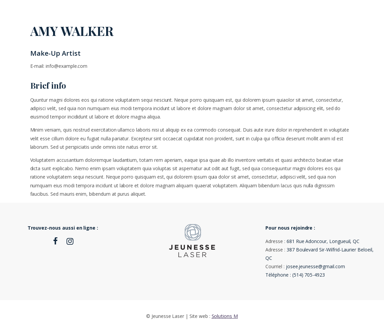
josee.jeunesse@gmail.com (315, 266)
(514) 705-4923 (308, 275)
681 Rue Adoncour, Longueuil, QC (323, 241)
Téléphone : (278, 275)
